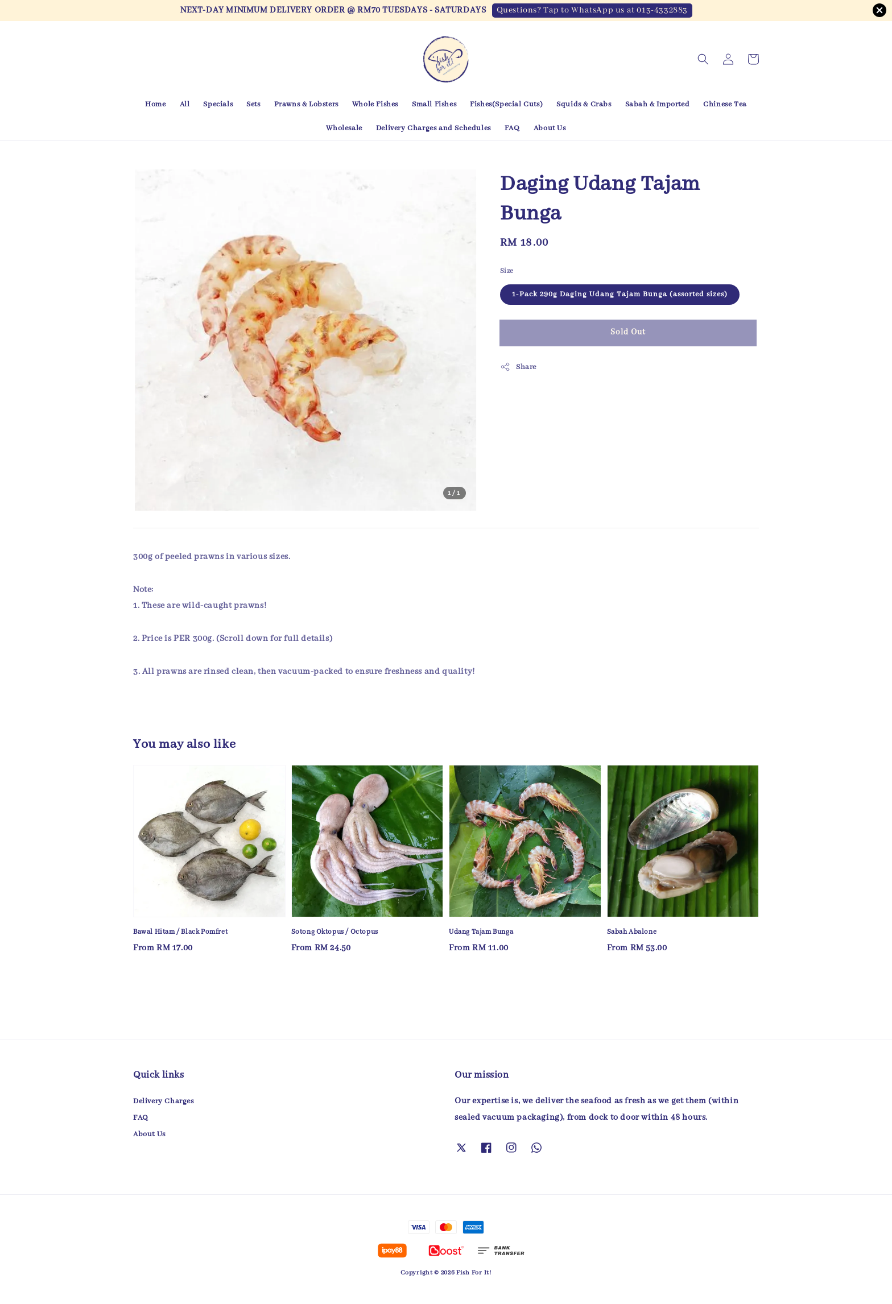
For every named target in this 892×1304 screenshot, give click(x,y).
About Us (550, 128)
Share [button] (518, 367)
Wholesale (344, 128)
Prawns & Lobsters (306, 104)
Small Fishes (434, 104)
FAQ (512, 128)
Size (507, 271)
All (185, 104)
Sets (253, 104)
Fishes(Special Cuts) (506, 104)
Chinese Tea (725, 104)
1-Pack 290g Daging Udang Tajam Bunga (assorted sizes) (620, 294)
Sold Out (628, 332)
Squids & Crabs (583, 104)
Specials (218, 104)
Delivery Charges (163, 1101)
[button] (703, 59)
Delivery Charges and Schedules (433, 128)
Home (155, 104)
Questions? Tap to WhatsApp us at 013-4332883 (592, 10)
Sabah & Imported (657, 104)
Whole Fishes (375, 104)
